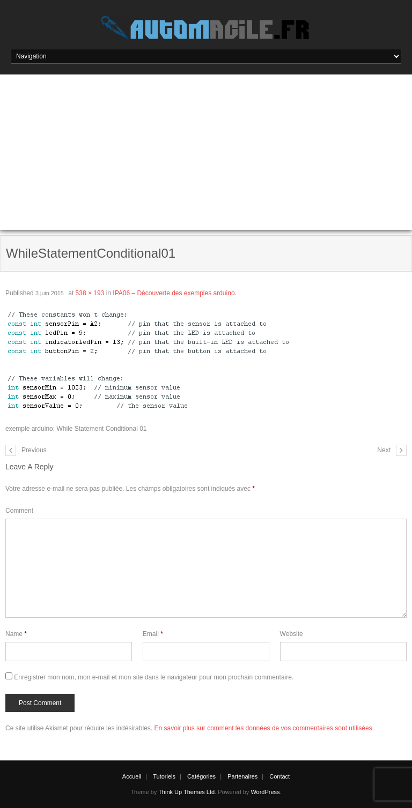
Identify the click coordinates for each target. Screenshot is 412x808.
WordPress (265, 792)
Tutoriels (164, 776)
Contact (279, 776)
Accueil (131, 776)
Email (153, 634)
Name (16, 634)
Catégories (201, 776)
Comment (19, 510)
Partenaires (242, 776)
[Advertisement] (206, 155)
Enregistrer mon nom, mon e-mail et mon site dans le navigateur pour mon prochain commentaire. (153, 677)
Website (291, 634)
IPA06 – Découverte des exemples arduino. (175, 293)
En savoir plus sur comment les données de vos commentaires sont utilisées (263, 728)
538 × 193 (90, 293)
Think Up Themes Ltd (186, 792)
